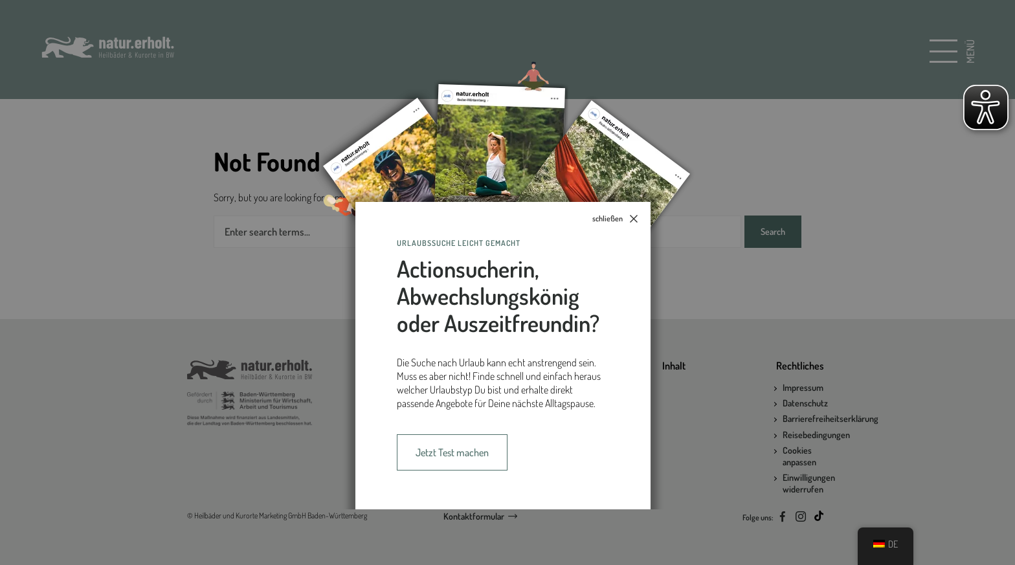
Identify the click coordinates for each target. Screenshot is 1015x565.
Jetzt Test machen (452, 452)
